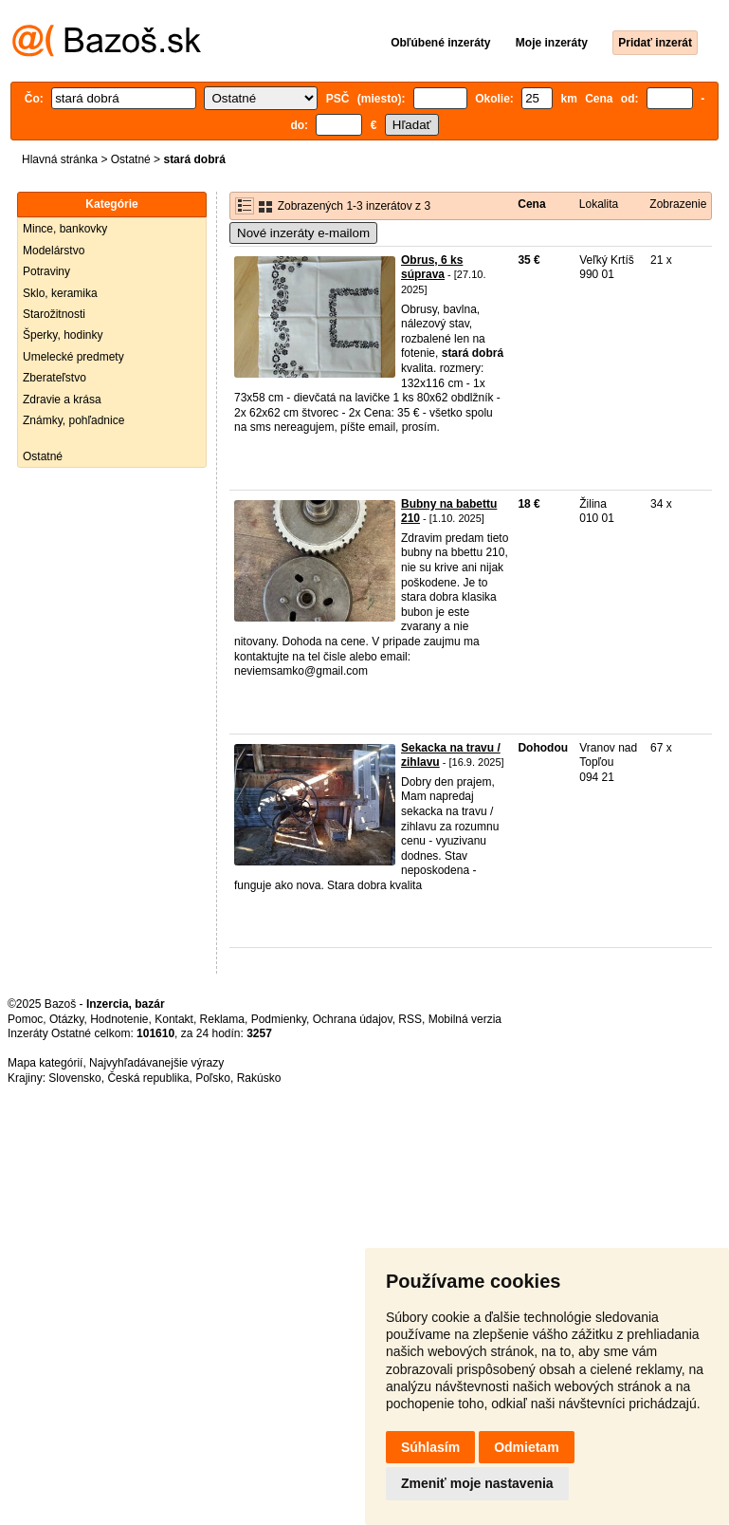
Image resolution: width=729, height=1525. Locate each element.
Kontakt (174, 1019)
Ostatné (131, 159)
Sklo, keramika (60, 293)
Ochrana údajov (352, 1019)
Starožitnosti (54, 314)
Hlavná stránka (60, 159)
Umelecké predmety (73, 356)
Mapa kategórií (45, 1062)
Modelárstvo (53, 250)
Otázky (66, 1019)
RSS (410, 1019)
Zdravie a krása (62, 399)
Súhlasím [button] (430, 1447)
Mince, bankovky (65, 228)
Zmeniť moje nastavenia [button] (477, 1483)
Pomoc (25, 1019)
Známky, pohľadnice (73, 420)
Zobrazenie (677, 204)
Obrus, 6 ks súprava (432, 267)
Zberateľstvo (54, 377)
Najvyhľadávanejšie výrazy (156, 1062)
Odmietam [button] (526, 1447)
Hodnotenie (119, 1019)
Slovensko (74, 1078)
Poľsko (212, 1078)
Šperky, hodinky (63, 335)
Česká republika (148, 1078)
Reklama (222, 1019)
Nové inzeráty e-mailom (303, 233)
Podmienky (278, 1019)
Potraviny (46, 271)
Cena (531, 204)
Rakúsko (259, 1078)
